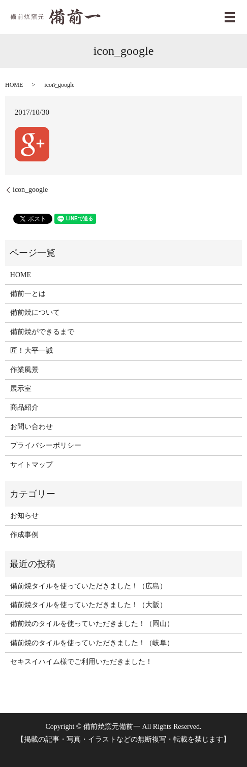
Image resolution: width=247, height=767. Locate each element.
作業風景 (24, 370)
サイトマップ (31, 465)
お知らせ (24, 515)
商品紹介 (24, 407)
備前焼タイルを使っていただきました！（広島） (88, 586)
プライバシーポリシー (45, 445)
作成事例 (24, 535)
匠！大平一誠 (31, 350)
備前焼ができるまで (42, 332)
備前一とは (28, 293)
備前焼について (35, 312)
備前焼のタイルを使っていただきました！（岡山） (92, 623)
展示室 (21, 388)
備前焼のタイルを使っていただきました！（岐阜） (92, 643)
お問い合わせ (31, 426)
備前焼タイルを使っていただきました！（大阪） (88, 605)
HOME (14, 84)
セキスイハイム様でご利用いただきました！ (81, 661)
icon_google (30, 189)
